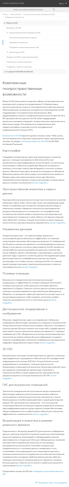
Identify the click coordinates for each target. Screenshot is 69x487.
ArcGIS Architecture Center (13, 3)
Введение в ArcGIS (13, 28)
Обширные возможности (14, 17)
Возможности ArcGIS (12, 136)
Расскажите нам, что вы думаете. (52, 483)
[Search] (54, 9)
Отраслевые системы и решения (18, 62)
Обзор (5, 14)
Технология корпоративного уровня (23, 38)
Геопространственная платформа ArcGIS (24, 33)
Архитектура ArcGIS (16, 52)
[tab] (34, 22)
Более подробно (40, 183)
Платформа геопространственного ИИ (24, 47)
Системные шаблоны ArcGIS (34, 141)
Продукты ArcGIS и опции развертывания (22, 57)
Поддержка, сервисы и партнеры (19, 67)
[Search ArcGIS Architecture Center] (32, 9)
